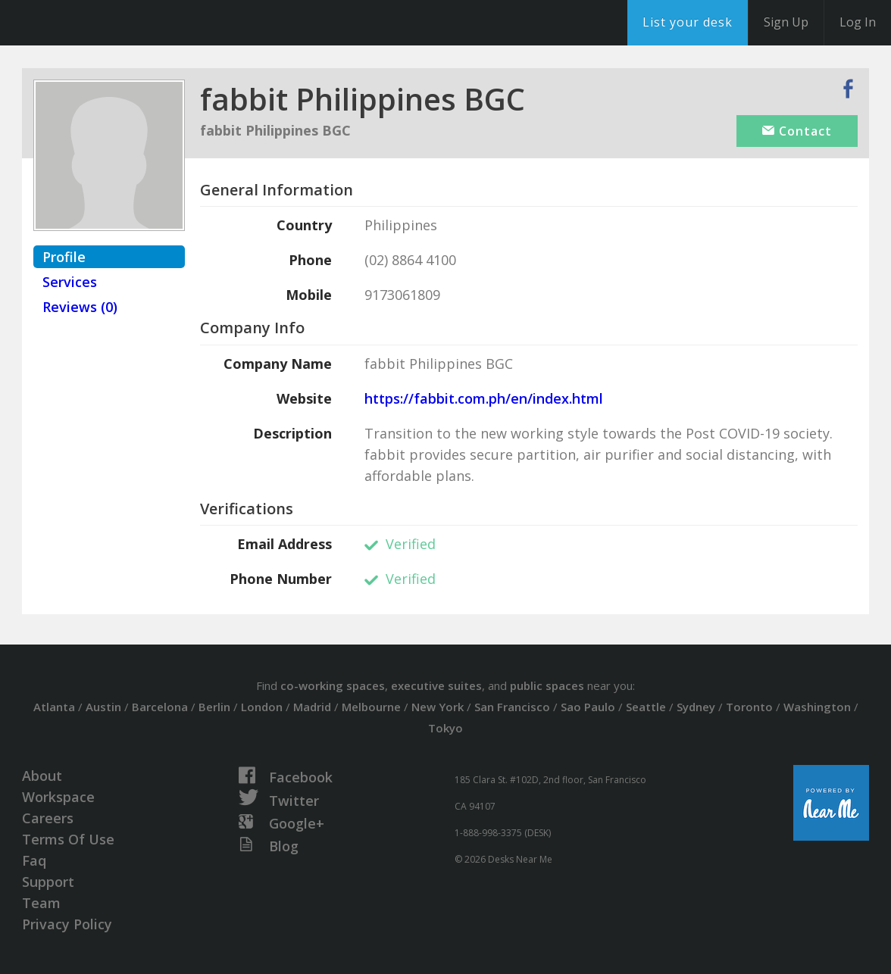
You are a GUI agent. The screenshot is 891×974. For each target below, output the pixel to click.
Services (69, 282)
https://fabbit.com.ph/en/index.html (483, 398)
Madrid (312, 706)
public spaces (547, 685)
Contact (797, 131)
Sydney (696, 706)
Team (41, 903)
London (262, 706)
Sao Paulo (588, 706)
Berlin (214, 706)
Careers (47, 818)
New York (437, 706)
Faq (34, 860)
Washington (817, 706)
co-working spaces (332, 685)
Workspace (58, 797)
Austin (103, 706)
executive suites (436, 685)
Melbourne (371, 706)
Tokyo (445, 727)
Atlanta (54, 706)
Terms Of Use (68, 839)
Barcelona (160, 706)
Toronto (749, 706)
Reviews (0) (79, 307)
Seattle (646, 706)
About (42, 775)
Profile (64, 257)
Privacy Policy (67, 924)
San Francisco (512, 706)
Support (48, 882)
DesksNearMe (105, 22)
